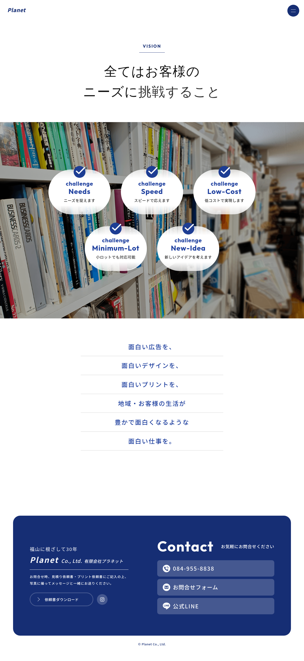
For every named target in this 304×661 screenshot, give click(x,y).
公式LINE (186, 607)
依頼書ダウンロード (62, 600)
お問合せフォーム (196, 587)
